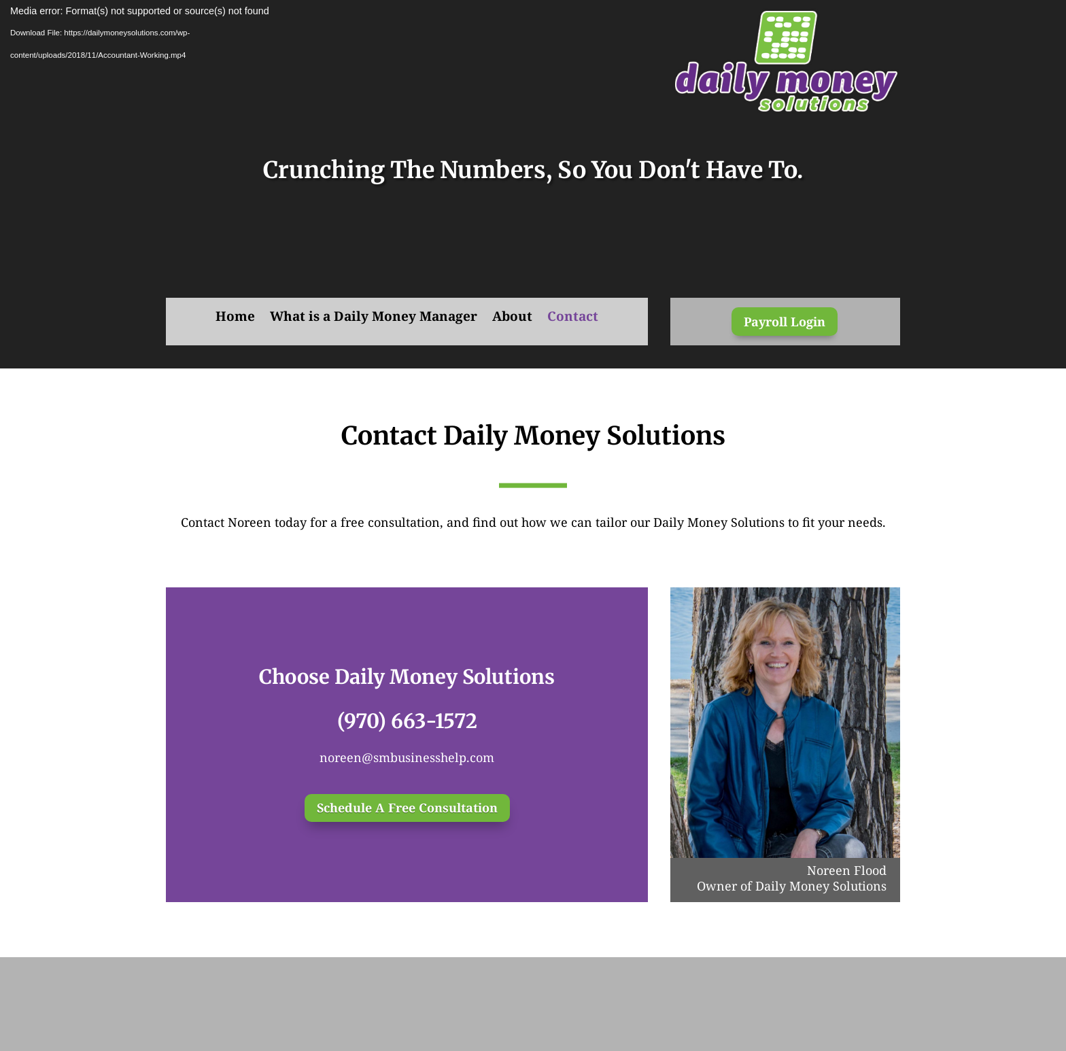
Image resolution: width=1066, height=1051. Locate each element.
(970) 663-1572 (407, 721)
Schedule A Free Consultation (407, 807)
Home (235, 318)
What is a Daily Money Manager (373, 318)
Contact (572, 318)
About (512, 318)
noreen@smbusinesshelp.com (407, 757)
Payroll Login (784, 321)
